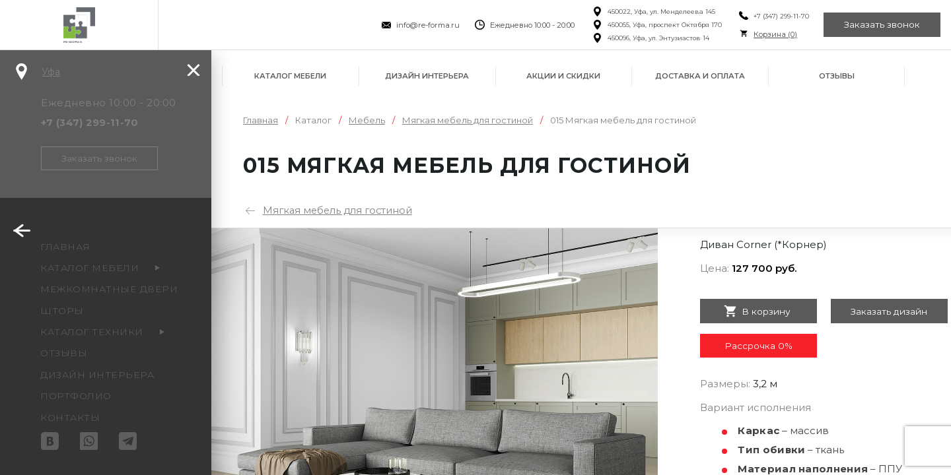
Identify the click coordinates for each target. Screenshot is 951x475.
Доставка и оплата (700, 75)
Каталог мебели (290, 75)
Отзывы (837, 75)
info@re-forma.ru (424, 25)
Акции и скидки (563, 75)
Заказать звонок (881, 25)
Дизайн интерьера (427, 75)
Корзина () (771, 34)
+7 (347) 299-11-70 (777, 16)
